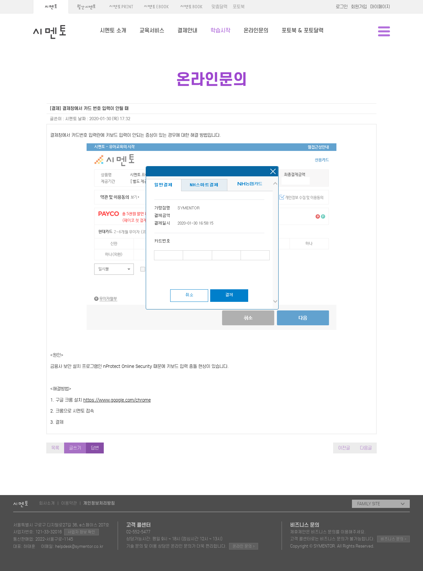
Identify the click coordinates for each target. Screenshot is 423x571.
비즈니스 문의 (393, 539)
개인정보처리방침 (99, 503)
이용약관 (69, 503)
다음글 (366, 448)
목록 (55, 448)
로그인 (342, 7)
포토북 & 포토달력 (303, 30)
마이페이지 (380, 7)
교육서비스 (151, 30)
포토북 (239, 7)
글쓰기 (75, 448)
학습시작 (220, 30)
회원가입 (359, 7)
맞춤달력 (219, 7)
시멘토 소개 (113, 30)
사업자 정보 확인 (81, 532)
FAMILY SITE (380, 503)
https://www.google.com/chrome (117, 400)
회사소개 (47, 503)
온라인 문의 (243, 546)
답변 (95, 448)
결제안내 (187, 30)
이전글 (344, 448)
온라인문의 (256, 30)
